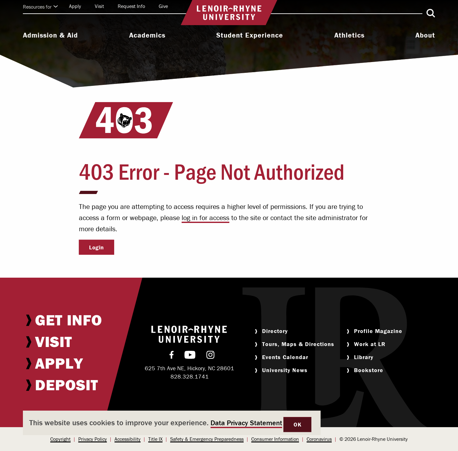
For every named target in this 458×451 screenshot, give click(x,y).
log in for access (205, 217)
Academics (147, 35)
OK (297, 424)
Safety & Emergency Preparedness (207, 439)
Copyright (60, 439)
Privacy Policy (92, 439)
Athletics (349, 35)
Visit (99, 6)
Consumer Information (275, 439)
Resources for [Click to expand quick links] (40, 6)
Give (163, 6)
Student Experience (249, 35)
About (425, 35)
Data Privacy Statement (246, 423)
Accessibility (127, 439)
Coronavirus (319, 439)
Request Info (131, 6)
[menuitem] (50, 36)
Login (96, 247)
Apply (75, 6)
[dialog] (172, 423)
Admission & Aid (50, 35)
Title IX (155, 439)
